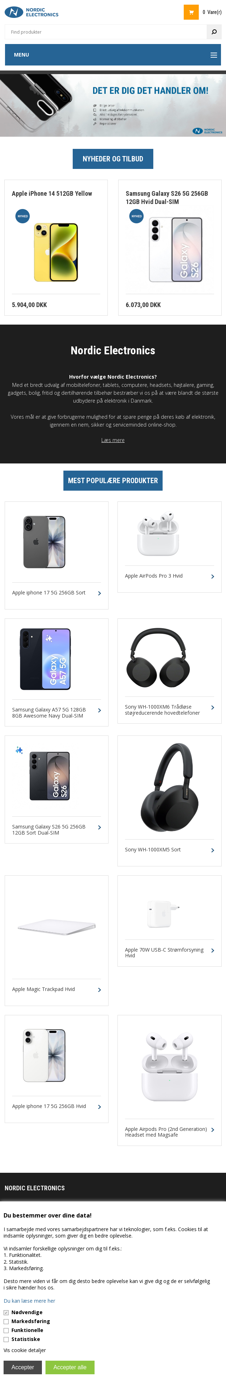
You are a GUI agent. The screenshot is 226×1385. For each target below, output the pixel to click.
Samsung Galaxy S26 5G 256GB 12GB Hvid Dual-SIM (167, 197)
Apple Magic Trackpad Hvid (43, 989)
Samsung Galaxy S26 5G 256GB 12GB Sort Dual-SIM (49, 830)
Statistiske (25, 1339)
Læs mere (113, 440)
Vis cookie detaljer (25, 1350)
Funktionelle (27, 1330)
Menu (21, 54)
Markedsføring (30, 1321)
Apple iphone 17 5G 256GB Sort (49, 593)
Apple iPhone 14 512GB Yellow (52, 193)
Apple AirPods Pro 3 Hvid (154, 576)
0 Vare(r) (212, 12)
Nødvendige (27, 1312)
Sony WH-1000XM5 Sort (153, 850)
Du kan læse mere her (29, 1300)
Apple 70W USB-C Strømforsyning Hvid (164, 953)
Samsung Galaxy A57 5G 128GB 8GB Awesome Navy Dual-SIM (49, 713)
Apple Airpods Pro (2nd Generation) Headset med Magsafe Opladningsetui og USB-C (166, 1135)
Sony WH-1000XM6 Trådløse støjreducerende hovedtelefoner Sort (162, 713)
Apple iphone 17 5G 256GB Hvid (49, 1106)
